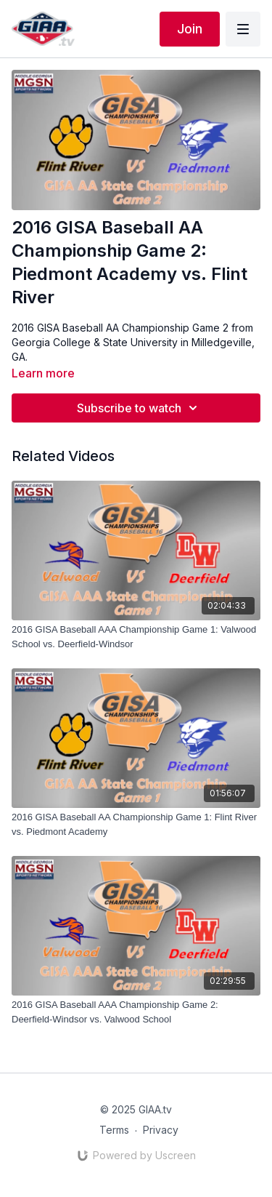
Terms (114, 1130)
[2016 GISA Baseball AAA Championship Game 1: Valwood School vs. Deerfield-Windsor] (136, 636)
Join (189, 28)
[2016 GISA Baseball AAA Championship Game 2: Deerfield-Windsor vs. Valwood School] (136, 1012)
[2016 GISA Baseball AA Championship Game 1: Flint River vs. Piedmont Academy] (136, 824)
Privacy (160, 1130)
